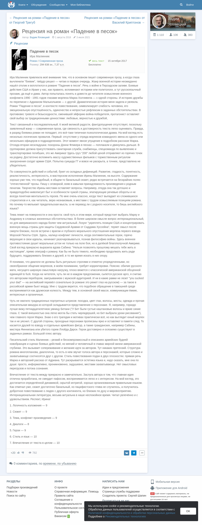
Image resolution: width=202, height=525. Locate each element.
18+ (152, 493)
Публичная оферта (66, 512)
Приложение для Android (168, 488)
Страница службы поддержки (121, 491)
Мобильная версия (165, 482)
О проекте (60, 487)
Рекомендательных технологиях (125, 516)
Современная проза (51, 60)
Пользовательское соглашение (74, 507)
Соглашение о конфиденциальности (68, 501)
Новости (12, 491)
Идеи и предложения (115, 487)
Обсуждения (38, 4)
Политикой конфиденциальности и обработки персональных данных (131, 512)
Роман (33, 60)
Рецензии (21, 43)
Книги (23, 4)
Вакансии (62, 516)
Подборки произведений (22, 487)
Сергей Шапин (137, 495)
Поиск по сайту (16, 495)
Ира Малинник (39, 56)
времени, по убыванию (59, 463)
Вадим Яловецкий (40, 37)
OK (188, 511)
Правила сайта (63, 495)
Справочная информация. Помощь (76, 491)
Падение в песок (44, 51)
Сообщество (59, 4)
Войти (190, 4)
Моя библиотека (80, 4)
